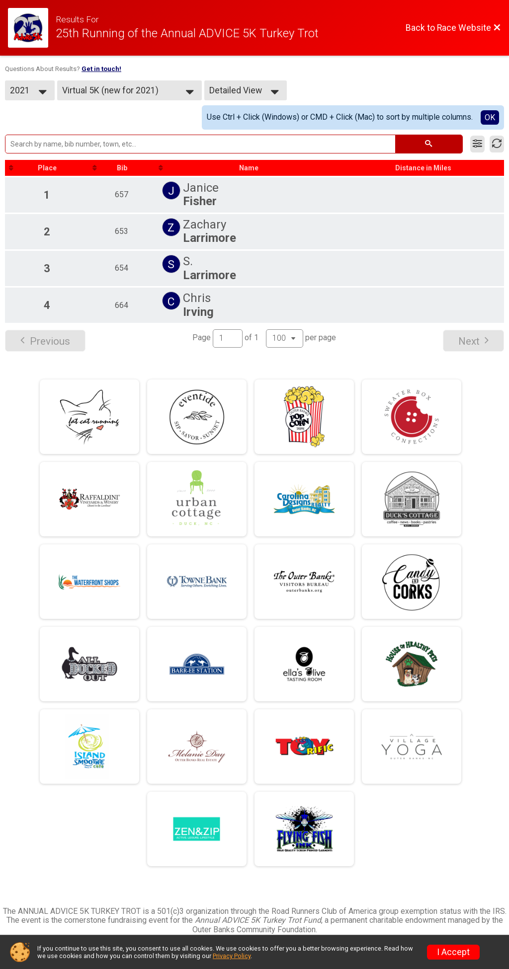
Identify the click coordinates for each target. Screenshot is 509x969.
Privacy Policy (232, 956)
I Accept (453, 952)
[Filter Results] (477, 144)
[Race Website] (32, 28)
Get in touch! (101, 69)
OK (490, 117)
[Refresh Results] (497, 144)
